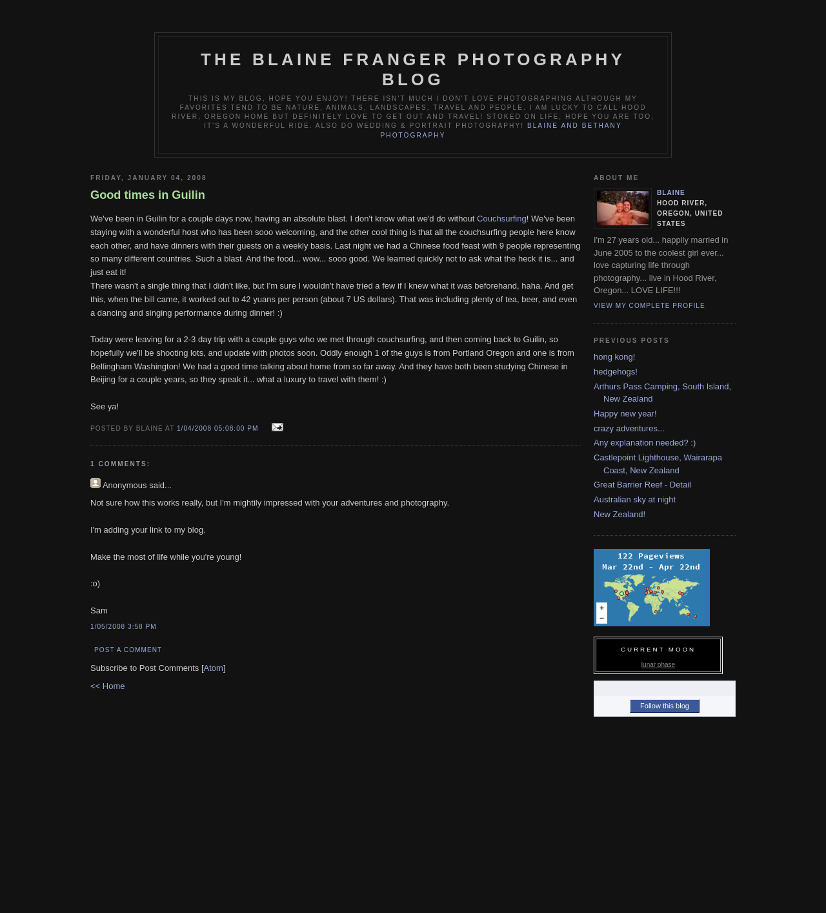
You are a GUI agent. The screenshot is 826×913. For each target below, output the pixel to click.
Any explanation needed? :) (645, 442)
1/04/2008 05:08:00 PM (219, 428)
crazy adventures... (629, 428)
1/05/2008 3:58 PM (123, 626)
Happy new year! (625, 413)
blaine (671, 192)
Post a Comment (128, 649)
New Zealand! (619, 514)
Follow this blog (664, 706)
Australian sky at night (635, 499)
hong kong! (614, 357)
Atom (213, 668)
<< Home (107, 686)
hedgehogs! (616, 371)
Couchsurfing (502, 218)
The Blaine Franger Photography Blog (413, 69)
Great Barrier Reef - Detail (642, 484)
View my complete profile (649, 305)
